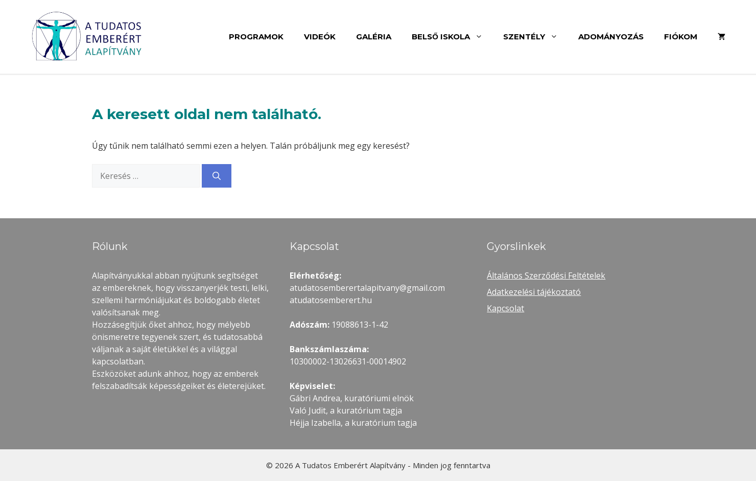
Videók (320, 36)
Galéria (373, 36)
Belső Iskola (452, 36)
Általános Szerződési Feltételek (546, 275)
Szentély (535, 36)
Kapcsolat (505, 308)
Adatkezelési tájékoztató (534, 291)
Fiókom (680, 36)
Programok (256, 36)
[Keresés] (216, 176)
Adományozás (611, 36)
